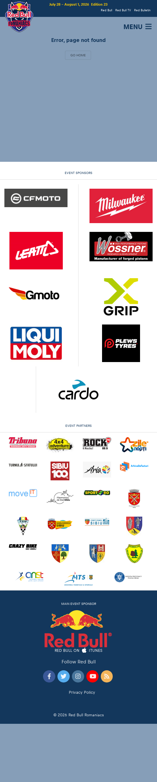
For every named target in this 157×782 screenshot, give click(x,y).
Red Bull (106, 10)
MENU (138, 27)
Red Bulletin (142, 10)
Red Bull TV (123, 10)
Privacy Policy (82, 692)
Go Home (78, 55)
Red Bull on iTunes (79, 651)
